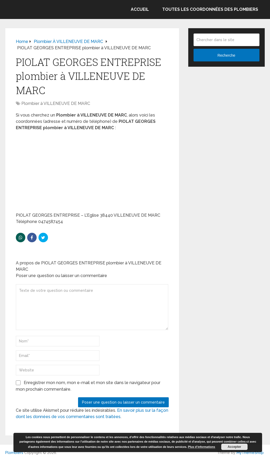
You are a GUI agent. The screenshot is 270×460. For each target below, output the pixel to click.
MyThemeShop (250, 453)
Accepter (234, 447)
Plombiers (14, 453)
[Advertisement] (92, 173)
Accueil (140, 9)
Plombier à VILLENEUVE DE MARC (55, 103)
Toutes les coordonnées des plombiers (210, 9)
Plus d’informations (201, 446)
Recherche (226, 55)
